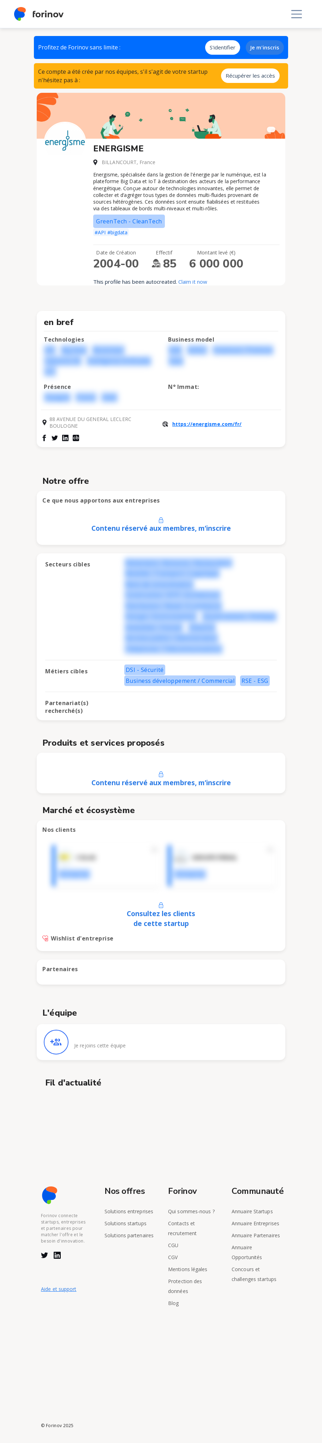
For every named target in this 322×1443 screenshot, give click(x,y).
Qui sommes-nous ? (191, 1211)
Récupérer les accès (250, 75)
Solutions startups (126, 1223)
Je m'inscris (264, 47)
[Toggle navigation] (296, 14)
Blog (173, 1303)
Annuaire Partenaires (256, 1235)
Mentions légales (188, 1269)
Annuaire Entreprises (255, 1223)
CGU (173, 1245)
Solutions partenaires (129, 1235)
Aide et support (59, 1289)
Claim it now (192, 281)
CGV (173, 1257)
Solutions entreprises (129, 1211)
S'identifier (222, 47)
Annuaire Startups (252, 1211)
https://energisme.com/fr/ (207, 424)
